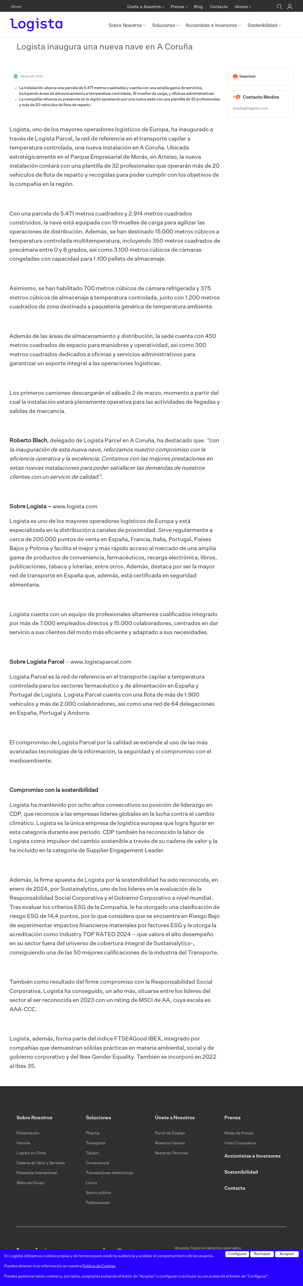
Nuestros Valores (170, 1143)
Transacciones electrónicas (109, 1173)
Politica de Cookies (98, 1266)
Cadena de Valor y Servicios (41, 1163)
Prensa (232, 1117)
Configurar (237, 1254)
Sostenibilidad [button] (263, 25)
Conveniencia (97, 1163)
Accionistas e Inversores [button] (212, 25)
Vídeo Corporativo (240, 1143)
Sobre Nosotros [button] (126, 25)
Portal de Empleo (170, 1133)
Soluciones (98, 1117)
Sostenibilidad (241, 1172)
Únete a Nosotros (175, 1117)
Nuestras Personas (171, 1153)
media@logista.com (250, 108)
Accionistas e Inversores (252, 1156)
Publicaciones (98, 1203)
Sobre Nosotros (35, 1117)
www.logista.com (75, 506)
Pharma (92, 1133)
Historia (23, 1143)
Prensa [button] (178, 6)
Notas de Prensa (238, 1133)
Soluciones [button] (164, 25)
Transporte (95, 1143)
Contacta (219, 6)
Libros (91, 1183)
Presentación (28, 1133)
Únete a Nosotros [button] (144, 6)
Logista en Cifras (31, 1153)
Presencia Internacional (37, 1173)
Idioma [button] (242, 6)
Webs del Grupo (31, 1183)
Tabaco (92, 1153)
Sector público (98, 1193)
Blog (198, 6)
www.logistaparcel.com (101, 662)
